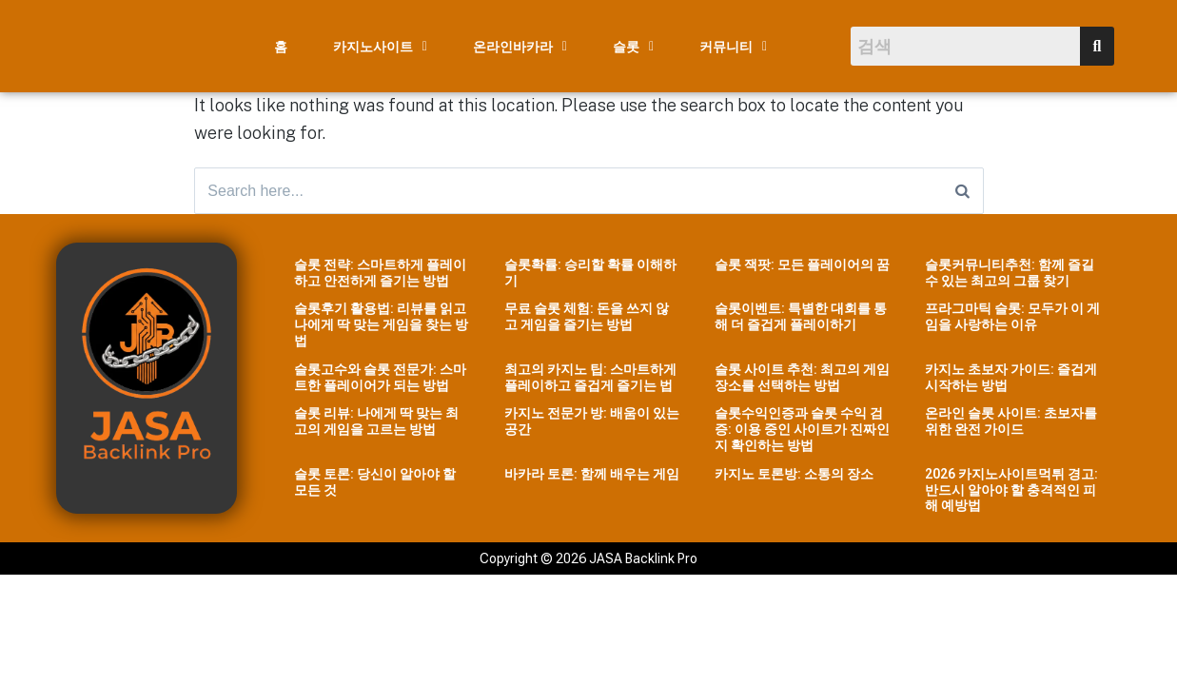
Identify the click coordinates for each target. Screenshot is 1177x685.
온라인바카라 (520, 46)
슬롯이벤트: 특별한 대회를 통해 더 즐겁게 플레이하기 (801, 318)
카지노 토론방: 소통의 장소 (794, 474)
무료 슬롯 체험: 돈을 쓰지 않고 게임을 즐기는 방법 (586, 318)
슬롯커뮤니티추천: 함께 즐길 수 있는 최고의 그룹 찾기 (1009, 273)
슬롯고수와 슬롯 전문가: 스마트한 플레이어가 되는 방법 (380, 378)
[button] (380, 47)
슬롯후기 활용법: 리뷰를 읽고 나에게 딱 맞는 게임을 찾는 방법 (381, 326)
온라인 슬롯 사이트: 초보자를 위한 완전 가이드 (1011, 423)
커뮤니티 (733, 46)
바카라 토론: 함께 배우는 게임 (591, 474)
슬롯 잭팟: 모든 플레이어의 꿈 (802, 265)
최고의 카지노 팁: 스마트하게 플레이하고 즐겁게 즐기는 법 (590, 378)
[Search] (962, 191)
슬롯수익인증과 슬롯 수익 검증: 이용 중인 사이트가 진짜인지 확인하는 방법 (802, 431)
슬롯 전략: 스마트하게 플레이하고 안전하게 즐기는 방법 (380, 273)
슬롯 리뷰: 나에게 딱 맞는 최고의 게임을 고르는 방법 (376, 423)
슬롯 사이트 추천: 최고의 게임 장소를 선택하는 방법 (802, 378)
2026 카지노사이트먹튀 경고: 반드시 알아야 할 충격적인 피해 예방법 (1011, 491)
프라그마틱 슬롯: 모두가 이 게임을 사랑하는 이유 (1012, 318)
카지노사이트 (380, 46)
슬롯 (633, 46)
